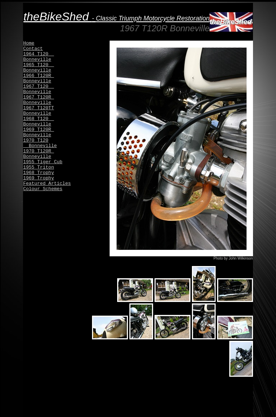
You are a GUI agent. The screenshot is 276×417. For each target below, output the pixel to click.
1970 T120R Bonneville (38, 153)
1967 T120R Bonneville (38, 100)
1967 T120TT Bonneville (38, 110)
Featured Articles (47, 183)
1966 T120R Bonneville (38, 78)
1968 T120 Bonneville (38, 121)
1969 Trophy (38, 178)
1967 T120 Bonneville (38, 89)
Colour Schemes (42, 189)
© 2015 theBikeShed (138, 411)
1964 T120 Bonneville (38, 56)
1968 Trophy (38, 172)
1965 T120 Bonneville (38, 67)
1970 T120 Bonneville (40, 143)
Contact (33, 48)
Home (28, 43)
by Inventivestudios (237, 411)
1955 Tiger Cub (42, 162)
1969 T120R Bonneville (38, 132)
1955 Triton (38, 167)
